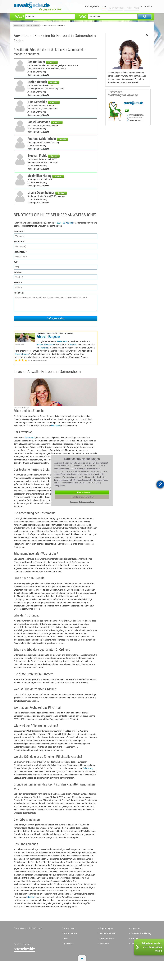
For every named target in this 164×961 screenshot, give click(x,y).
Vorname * (19, 231)
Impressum (136, 928)
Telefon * (18, 272)
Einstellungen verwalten (82, 497)
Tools (127, 6)
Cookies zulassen (82, 492)
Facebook (104, 943)
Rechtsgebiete (92, 6)
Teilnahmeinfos (107, 938)
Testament (62, 341)
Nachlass (55, 425)
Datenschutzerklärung (138, 933)
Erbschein (72, 344)
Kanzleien (68, 943)
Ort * (16, 262)
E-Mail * (18, 282)
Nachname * (20, 241)
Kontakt (51, 62)
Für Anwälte (146, 6)
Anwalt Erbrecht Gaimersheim (53, 25)
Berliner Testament (45, 344)
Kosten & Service (107, 933)
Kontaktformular (128, 79)
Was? (19, 16)
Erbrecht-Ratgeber (48, 337)
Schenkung (88, 768)
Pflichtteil (44, 348)
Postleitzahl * (20, 251)
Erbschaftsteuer (22, 354)
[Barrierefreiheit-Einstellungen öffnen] (160, 484)
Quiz (135, 6)
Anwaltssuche (19, 25)
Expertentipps (115, 6)
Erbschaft (30, 897)
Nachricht (18, 292)
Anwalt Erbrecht (33, 25)
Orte (104, 6)
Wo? (82, 16)
